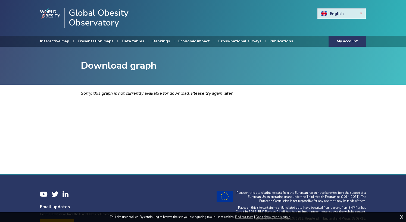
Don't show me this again (273, 217)
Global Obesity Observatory (99, 18)
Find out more (244, 217)
